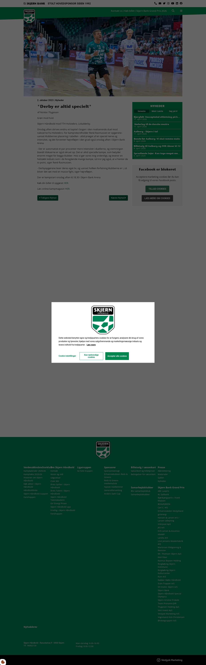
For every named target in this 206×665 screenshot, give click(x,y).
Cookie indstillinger (67, 356)
